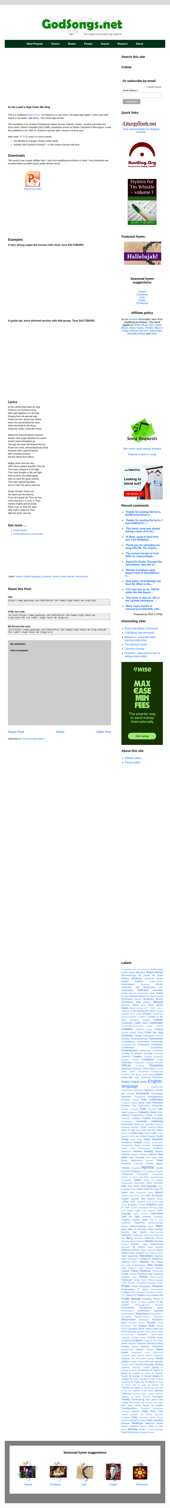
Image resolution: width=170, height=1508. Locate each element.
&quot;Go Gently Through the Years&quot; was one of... (143, 563)
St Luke (151, 1379)
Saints (141, 1328)
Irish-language (149, 1186)
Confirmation (128, 1047)
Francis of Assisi (154, 1115)
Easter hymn (33, 115)
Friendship (157, 1118)
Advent (142, 291)
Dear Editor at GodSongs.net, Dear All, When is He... (143, 582)
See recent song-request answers (142, 447)
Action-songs (128, 972)
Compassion (143, 1044)
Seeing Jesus (129, 1346)
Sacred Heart (146, 1325)
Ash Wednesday (145, 987)
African (159, 972)
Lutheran (126, 1222)
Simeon (149, 1355)
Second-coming (155, 1343)
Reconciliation (127, 1311)
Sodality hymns (137, 1361)
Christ (140, 1032)
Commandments (139, 1038)
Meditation (126, 1235)
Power (160, 1283)
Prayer (134, 1286)
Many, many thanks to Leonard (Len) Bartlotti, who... (143, 607)
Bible (138, 1002)
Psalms (141, 1295)
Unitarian (125, 1417)
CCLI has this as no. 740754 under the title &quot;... (142, 591)
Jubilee (159, 1199)
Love (144, 1219)
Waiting (143, 1420)
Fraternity (125, 1118)
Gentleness (139, 1124)
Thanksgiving (137, 1399)
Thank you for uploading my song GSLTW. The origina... (142, 546)
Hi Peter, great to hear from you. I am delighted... (141, 538)
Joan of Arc (134, 1195)
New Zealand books (154, 1253)
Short (147, 1352)
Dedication (126, 1062)
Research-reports (142, 1316)
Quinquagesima (142, 1305)
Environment (127, 1090)
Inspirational (126, 1183)
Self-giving (157, 1346)
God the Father (155, 1130)
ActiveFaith (155, 330)
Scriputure (147, 1340)
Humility (125, 1168)
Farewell (125, 1103)
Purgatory (147, 1299)
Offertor (134, 1262)
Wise (154, 333)
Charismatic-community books (136, 1026)
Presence (157, 1286)
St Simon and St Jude (133, 1385)
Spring (155, 1367)
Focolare (134, 1109)
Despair (149, 1062)
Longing (125, 1219)
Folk (143, 1109)
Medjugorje (138, 1235)
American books (154, 978)
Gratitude (146, 1145)
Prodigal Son (128, 1292)
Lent (142, 297)
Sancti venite (157, 1331)
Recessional (127, 1307)
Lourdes (135, 1219)
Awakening (143, 993)
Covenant (158, 1053)
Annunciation (128, 984)
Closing (138, 1035)
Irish (123, 1186)
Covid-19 (126, 1056)
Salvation (131, 1331)
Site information (138, 1358)
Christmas (142, 294)
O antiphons (144, 1259)
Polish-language (155, 1280)
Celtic (137, 1022)
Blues (143, 1005)
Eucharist (46, 576)
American (136, 978)
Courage (148, 1053)
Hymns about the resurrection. (28, 534)
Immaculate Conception (135, 1174)
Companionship (128, 1044)
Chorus (159, 1029)
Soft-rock (149, 1361)
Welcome (150, 1423)
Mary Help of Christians (134, 1229)
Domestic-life (157, 1071)
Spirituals (125, 1367)
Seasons (141, 1343)
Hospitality (138, 1163)
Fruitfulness (126, 1121)
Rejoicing (158, 1310)
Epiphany (149, 1090)
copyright (144, 1432)
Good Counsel (148, 1136)
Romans (132, 1323)
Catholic (158, 1019)
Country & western (131, 1053)
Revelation (157, 1319)
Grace (137, 1145)
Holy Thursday (137, 1157)
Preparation (145, 1286)
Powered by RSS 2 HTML (148, 614)
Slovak (151, 1358)
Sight (133, 1355)
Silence (140, 1355)
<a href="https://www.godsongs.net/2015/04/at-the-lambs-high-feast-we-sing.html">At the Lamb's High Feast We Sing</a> (59, 617)
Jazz (132, 1192)
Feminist (125, 1105)
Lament (133, 1207)
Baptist (160, 996)
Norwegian (132, 1259)
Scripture (137, 1340)
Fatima (141, 1102)
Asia (161, 987)
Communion (143, 1041)
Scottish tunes (155, 1337)
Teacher (146, 1396)
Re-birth (159, 1305)
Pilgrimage (126, 1280)
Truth (160, 1411)
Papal (140, 1268)
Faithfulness (156, 1099)
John (142, 1195)
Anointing (145, 984)
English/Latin (157, 1087)
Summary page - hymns (143, 1394)
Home (60, 732)
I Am (144, 1171)
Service (140, 1349)
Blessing (158, 1002)
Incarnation (126, 1180)
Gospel (138, 1142)
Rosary (141, 1323)
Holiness (152, 1154)
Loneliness (158, 1216)
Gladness (152, 1127)
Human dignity (154, 1163)
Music (150, 1247)
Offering (125, 1262)
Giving (143, 1127)
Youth (124, 1432)
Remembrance (128, 1314)
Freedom (136, 1118)
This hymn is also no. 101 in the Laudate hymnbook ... (142, 599)
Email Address (131, 90)
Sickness (125, 1355)
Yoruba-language (155, 1429)
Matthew (125, 1232)
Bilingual (147, 1002)
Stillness (158, 1390)
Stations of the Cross (143, 1390)
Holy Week (151, 1157)
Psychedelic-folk (154, 1295)
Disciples (140, 1065)
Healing (148, 1151)
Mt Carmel (138, 1247)
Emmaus (146, 1077)
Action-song (157, 969)
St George (134, 1376)
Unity (134, 1417)
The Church (151, 1399)
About (139, 43)
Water (150, 1420)
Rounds (151, 1322)
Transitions (158, 1408)
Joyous (150, 1198)
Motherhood (157, 1244)
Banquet (125, 996)
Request (122, 43)
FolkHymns (132, 1112)
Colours (159, 1036)
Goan (138, 1130)
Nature (159, 1250)
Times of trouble (153, 1405)
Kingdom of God (136, 1204)
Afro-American (128, 975)
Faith (144, 1099)
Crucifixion (148, 1059)
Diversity (136, 1068)
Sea (155, 1340)
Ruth (135, 1326)
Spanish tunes (128, 1364)
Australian (143, 990)
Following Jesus (147, 1112)
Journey (135, 1198)
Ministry (159, 1238)
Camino (159, 1011)
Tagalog (125, 1396)
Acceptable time (128, 969)
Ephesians (139, 1090)
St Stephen (153, 1385)
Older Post (103, 732)
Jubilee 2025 (128, 1201)
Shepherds (137, 1352)
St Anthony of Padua (149, 1370)
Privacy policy (132, 762)
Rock (124, 1322)
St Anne (133, 1370)
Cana (138, 1014)
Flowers (125, 1109)
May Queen (139, 1232)
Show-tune (158, 1352)
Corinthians (157, 1050)
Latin (137, 1210)
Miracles (125, 1241)
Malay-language (155, 1223)
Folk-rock (152, 1109)
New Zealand (137, 1253)
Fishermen (157, 1105)
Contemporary (129, 1050)
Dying (151, 1074)
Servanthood (127, 1349)
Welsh (159, 1423)
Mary (159, 1226)
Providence (151, 1292)
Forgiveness (137, 1115)
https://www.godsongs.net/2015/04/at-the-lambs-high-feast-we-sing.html (59, 602)
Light (137, 1216)
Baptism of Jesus (147, 996)
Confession (157, 1044)
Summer (159, 1394)
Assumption (127, 990)
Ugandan (159, 1414)
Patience (159, 1268)
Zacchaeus (133, 1432)
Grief (133, 1148)
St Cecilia (134, 1373)
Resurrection (82, 576)
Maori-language (138, 1226)
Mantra (124, 1226)
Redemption (144, 1310)
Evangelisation (155, 1096)
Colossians (148, 1035)
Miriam (133, 1241)
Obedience (157, 1259)
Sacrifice (132, 1328)
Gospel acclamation (153, 1142)
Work (123, 1429)
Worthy (142, 1429)
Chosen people (128, 1032)
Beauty (159, 999)
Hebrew (125, 1154)
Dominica (125, 1074)
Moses (124, 1244)
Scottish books (138, 1337)
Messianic (138, 1238)
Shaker (150, 1349)
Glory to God (128, 1130)
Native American (147, 1250)
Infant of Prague (153, 1180)
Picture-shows (156, 1277)
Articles (159, 984)
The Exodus (146, 1402)
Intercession (139, 1183)
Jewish (124, 1195)
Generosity (127, 1124)
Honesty (149, 1160)
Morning (159, 1241)
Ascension (126, 987)
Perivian (133, 1274)
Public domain (67, 576)
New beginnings (129, 1256)
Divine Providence (139, 1071)
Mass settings (155, 1229)
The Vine (126, 1405)
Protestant (140, 1292)
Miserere (141, 1241)
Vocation (134, 1420)
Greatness (157, 1145)
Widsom (125, 1426)
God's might (150, 1133)
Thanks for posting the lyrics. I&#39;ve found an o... (143, 513)
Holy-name (136, 1160)
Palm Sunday (155, 1265)
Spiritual (159, 1364)
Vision (160, 1417)
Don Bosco (136, 1074)
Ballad (159, 993)
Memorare (148, 1235)
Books (72, 43)
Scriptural (126, 1340)
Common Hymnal (134, 648)
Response (158, 1316)
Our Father (157, 1262)
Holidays (143, 1154)
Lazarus (144, 1213)
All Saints (144, 975)
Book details (156, 1005)
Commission (156, 1038)
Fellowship (157, 1102)
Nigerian (158, 1256)
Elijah (137, 1077)
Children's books (143, 1029)
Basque (138, 999)
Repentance (142, 1313)
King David (152, 1201)
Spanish (159, 1361)
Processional (157, 1289)
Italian (124, 1192)
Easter (19, 576)
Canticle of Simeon (137, 1017)
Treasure (125, 1411)
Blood (136, 1005)
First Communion (141, 1105)
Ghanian (135, 1127)
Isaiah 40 (148, 1189)
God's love (137, 1133)
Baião (152, 993)
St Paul (159, 1382)
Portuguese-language (146, 1283)
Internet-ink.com (139, 330)
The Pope (158, 1402)
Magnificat (139, 1222)
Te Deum (136, 1396)
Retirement (144, 1320)
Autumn (132, 993)
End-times (157, 1077)
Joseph (125, 1198)
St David (145, 1373)
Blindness (125, 1005)
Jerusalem (141, 1192)
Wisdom (134, 1426)
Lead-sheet (156, 1213)
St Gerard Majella (150, 1376)
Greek (124, 1148)
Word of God (155, 1426)
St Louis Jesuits (138, 1379)
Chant (145, 1023)
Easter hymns (20, 530)
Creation (137, 1056)
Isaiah (140, 1189)
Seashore (132, 1343)
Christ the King (154, 1032)
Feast (148, 1102)
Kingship (151, 1204)
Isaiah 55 (158, 1189)
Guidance (158, 1148)
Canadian (147, 1014)
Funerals (142, 1121)
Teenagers (157, 1396)
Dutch (145, 1074)
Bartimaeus (127, 999)
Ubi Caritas (146, 1414)
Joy (143, 1198)
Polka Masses (128, 1283)
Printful (149, 328)
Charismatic (156, 1022)
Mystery (159, 1247)
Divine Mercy (149, 1068)
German (149, 1124)
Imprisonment (156, 1177)
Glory (160, 1127)
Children (127, 1029)
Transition (144, 1408)
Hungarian (135, 1168)
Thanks (125, 1399)
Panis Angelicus (129, 1268)
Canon (124, 1017)
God (144, 1130)
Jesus (159, 1192)
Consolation (157, 1047)
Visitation (125, 1420)
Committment (128, 1041)
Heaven (159, 1151)
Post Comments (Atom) (33, 738)
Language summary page (150, 1207)
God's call (126, 1133)
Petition (143, 1276)
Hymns (55, 43)
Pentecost (142, 303)
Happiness (126, 1151)
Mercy (129, 1238)
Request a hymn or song (142, 454)
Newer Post (16, 732)
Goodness (126, 1142)
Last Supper (127, 1210)
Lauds (136, 1213)
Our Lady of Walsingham (133, 1265)
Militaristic (150, 1238)
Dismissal (126, 1068)
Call (134, 1011)
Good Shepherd (153, 1139)
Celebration (127, 1023)
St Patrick (150, 1382)
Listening (146, 1216)
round (151, 1432)
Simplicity (158, 1355)
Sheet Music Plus (144, 325)
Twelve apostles (129, 1414)
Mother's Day (139, 1244)
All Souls (157, 975)
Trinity (144, 1411)
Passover (149, 1268)
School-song (127, 1334)
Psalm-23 (131, 1295)
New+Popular (35, 43)
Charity (159, 1026)
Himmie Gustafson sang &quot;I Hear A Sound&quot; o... (142, 573)
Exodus (135, 1100)
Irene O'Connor (154, 1183)
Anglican (139, 981)
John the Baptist (154, 1195)
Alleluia (125, 978)
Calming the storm (145, 1011)
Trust (153, 1411)
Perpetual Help (144, 1274)
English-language (32, 576)
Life (130, 1216)
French (146, 1118)
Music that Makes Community (141, 628)
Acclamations (144, 969)
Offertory (144, 1261)
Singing (125, 1358)
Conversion (145, 1050)
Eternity (130, 1093)
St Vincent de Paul (149, 1388)
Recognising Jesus (151, 1307)
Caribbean (134, 1020)
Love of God (156, 1220)
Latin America (149, 1210)
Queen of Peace (139, 1302)
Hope (160, 1160)
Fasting (133, 1103)
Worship (132, 1429)
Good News (136, 1139)
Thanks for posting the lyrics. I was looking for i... (144, 521)
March (151, 1226)
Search (105, 43)
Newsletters (146, 1256)
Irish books (133, 1186)
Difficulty (126, 1065)
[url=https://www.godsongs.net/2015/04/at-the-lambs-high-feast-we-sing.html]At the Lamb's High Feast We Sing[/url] (59, 631)
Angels (124, 981)
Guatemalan (144, 1148)
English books (139, 1081)
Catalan (146, 1020)
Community (157, 1041)
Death (160, 1060)
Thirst (138, 1405)
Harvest (137, 1151)
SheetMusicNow (136, 333)
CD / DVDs (150, 1008)
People (88, 43)
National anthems (130, 1250)
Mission (149, 1241)
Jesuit (150, 1192)
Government (127, 1145)
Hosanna (126, 1163)
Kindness (141, 1201)
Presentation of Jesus (134, 1289)
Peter (134, 1277)
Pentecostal (157, 1271)
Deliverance (139, 1062)
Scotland (142, 1334)
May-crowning (156, 1232)
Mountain (125, 1247)
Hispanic (134, 1154)
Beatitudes (148, 999)
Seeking (145, 1346)
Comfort (125, 1038)
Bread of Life (136, 1008)
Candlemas (157, 1014)
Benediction (127, 1002)
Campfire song (128, 1014)
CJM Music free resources (139, 632)
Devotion (159, 1062)
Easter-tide (127, 1077)
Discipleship (156, 1065)
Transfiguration (129, 1408)
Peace (134, 1271)
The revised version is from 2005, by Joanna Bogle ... (142, 555)
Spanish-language (144, 1364)
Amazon (133, 319)
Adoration (140, 972)
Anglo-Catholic (156, 981)
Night (123, 1259)
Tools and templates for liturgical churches (141, 130)
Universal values (147, 1417)
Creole (135, 1060)
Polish (144, 1280)
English (125, 1081)
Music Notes (137, 328)
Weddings (137, 1423)
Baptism (134, 996)
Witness (143, 1426)
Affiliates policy (133, 758)
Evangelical (140, 1097)
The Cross (134, 1402)
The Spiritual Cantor (136, 644)
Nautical (125, 1253)
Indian (137, 1180)
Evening (125, 1099)
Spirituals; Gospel (141, 1367)
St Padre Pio (137, 1382)
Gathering (157, 1121)
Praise (125, 1286)
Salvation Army (144, 1331)
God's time (135, 1136)
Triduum (135, 1411)
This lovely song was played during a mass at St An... (142, 530)
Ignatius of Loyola (155, 1171)
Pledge (137, 1280)
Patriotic (125, 1271)
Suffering (126, 1393)
